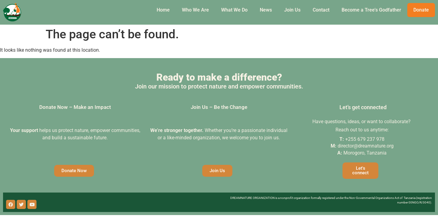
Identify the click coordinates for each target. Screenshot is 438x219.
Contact (321, 10)
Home (163, 10)
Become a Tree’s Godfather (371, 10)
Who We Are (195, 10)
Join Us (292, 10)
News (266, 10)
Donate (421, 10)
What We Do (234, 10)
